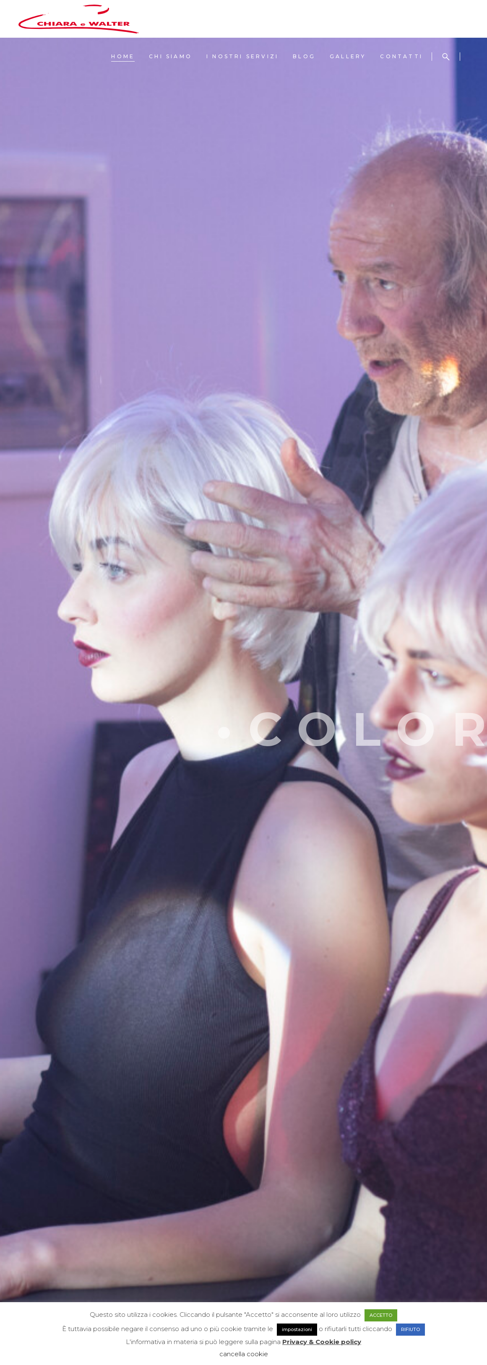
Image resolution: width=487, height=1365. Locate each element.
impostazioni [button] (297, 1329)
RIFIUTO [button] (410, 1329)
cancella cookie (243, 1354)
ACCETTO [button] (381, 1315)
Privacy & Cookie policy (321, 1342)
